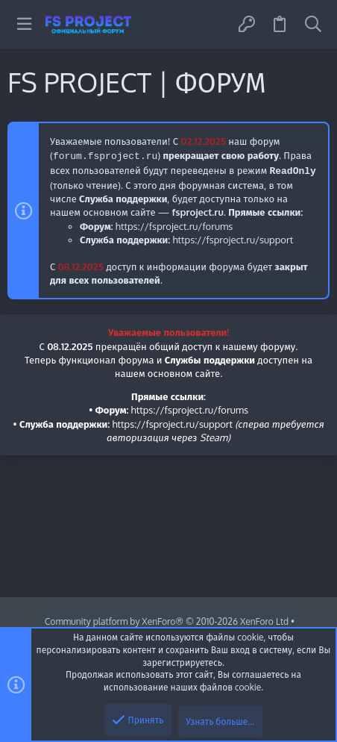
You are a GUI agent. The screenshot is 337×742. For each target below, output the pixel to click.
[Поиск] (313, 24)
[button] (24, 24)
